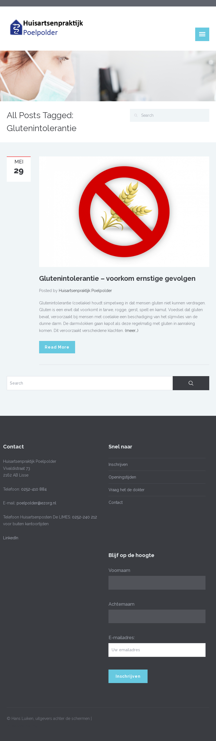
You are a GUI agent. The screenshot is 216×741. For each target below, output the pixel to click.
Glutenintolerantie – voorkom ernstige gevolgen (117, 278)
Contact (114, 502)
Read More (57, 347)
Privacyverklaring (22, 724)
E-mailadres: (120, 637)
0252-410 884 (32, 489)
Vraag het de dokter (125, 490)
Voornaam (118, 570)
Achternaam (120, 604)
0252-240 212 (83, 517)
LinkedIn (9, 538)
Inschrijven (116, 464)
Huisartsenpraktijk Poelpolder (85, 290)
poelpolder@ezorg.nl (35, 503)
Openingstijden (121, 477)
